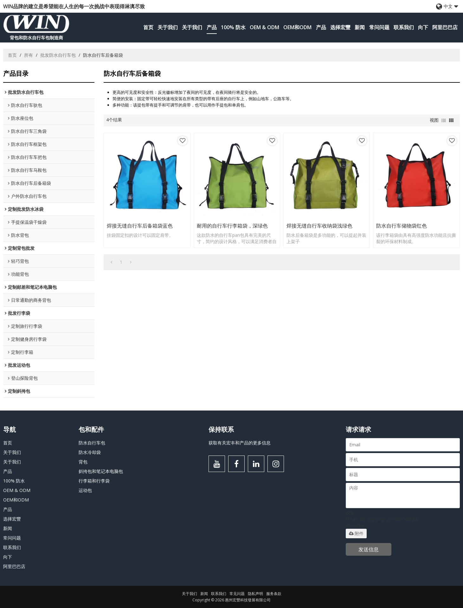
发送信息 (368, 549)
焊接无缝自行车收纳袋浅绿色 (319, 226)
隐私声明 (255, 593)
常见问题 (237, 593)
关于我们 (168, 27)
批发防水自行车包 (58, 55)
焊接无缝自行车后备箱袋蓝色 (140, 226)
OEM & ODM (264, 27)
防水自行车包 (92, 443)
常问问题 (379, 27)
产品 (212, 27)
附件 (356, 533)
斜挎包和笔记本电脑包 (101, 471)
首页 (148, 27)
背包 (83, 462)
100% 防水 (233, 27)
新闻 (360, 27)
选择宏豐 (340, 27)
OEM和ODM (297, 27)
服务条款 (273, 593)
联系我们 (404, 27)
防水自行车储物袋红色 (401, 226)
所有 (28, 55)
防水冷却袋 (90, 452)
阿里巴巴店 (445, 27)
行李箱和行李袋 (94, 481)
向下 (423, 27)
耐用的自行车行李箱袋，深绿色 (232, 226)
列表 (443, 120)
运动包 (85, 490)
